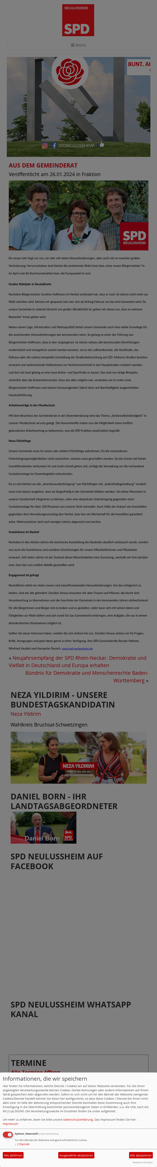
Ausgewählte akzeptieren (76, 1155)
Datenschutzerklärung (78, 1119)
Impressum (10, 1124)
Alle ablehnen (13, 1155)
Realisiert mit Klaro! (143, 1162)
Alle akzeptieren (141, 1155)
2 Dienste (22, 1144)
